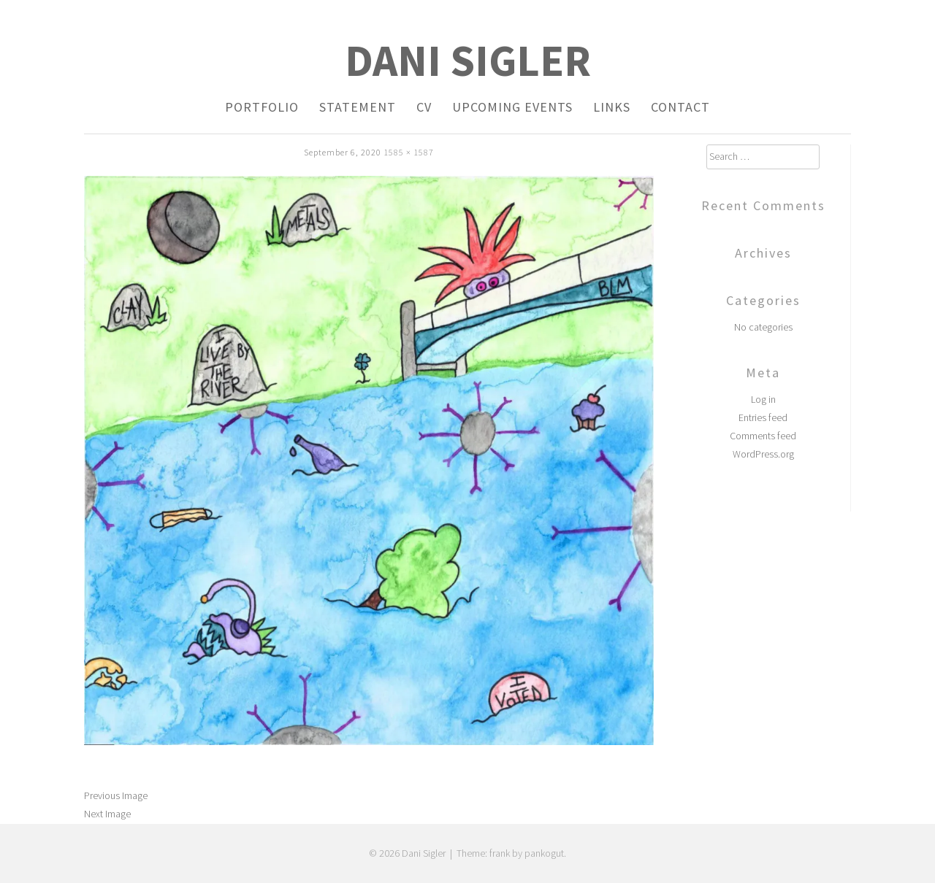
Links (611, 107)
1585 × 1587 (408, 152)
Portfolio (262, 107)
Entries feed (763, 417)
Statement (357, 107)
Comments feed (763, 435)
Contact (680, 107)
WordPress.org (763, 453)
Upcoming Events (512, 107)
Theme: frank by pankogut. (511, 853)
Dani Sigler (468, 60)
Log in (763, 399)
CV (424, 107)
